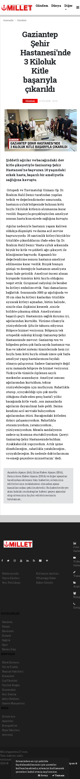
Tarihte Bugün (11, 685)
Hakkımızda (10, 573)
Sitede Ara (8, 716)
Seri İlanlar (9, 694)
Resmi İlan (9, 649)
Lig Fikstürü (9, 680)
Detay (43, 775)
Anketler (7, 721)
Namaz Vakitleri (13, 671)
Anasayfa (8, 20)
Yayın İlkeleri (11, 578)
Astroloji (7, 734)
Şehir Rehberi (11, 698)
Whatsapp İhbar (46, 578)
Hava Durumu (10, 662)
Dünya (56, 5)
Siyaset (6, 635)
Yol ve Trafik (10, 667)
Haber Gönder (44, 582)
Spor (5, 644)
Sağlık (6, 640)
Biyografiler (10, 725)
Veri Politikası (11, 582)
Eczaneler (8, 676)
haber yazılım (9, 771)
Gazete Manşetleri (13, 703)
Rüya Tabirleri (11, 730)
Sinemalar (9, 689)
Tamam (58, 775)
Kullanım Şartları (47, 573)
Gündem (42, 5)
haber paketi (8, 767)
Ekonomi (8, 631)
